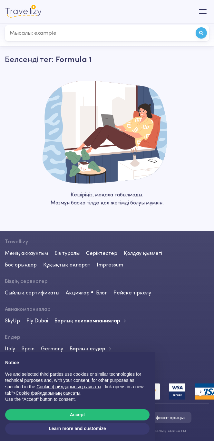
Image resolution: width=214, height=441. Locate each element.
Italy (10, 348)
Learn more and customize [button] (77, 428)
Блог (101, 292)
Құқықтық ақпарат (66, 264)
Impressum (110, 264)
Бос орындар (21, 264)
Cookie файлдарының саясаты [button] (68, 386)
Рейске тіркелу (132, 292)
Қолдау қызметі (143, 253)
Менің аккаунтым (26, 253)
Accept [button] (77, 414)
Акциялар (78, 292)
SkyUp (12, 320)
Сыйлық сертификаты (32, 292)
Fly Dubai (37, 320)
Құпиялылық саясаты (163, 430)
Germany (52, 348)
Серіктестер (101, 253)
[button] (200, 392)
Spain (28, 348)
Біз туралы (67, 253)
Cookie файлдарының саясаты (48, 393)
